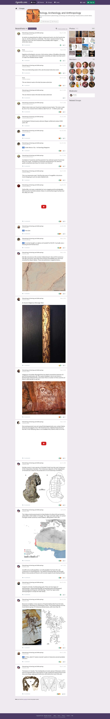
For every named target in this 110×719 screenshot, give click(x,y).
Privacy (63, 715)
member (25, 701)
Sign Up (91, 2)
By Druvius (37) (32, 30)
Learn (56, 2)
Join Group (36, 21)
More (93, 30)
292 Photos (54, 21)
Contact (68, 715)
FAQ (72, 715)
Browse (41, 2)
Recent (21, 31)
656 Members (46, 21)
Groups (49, 2)
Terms (59, 715)
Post (33, 2)
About (55, 715)
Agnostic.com (21, 2)
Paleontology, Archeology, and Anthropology (57, 12)
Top (93, 61)
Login (82, 2)
